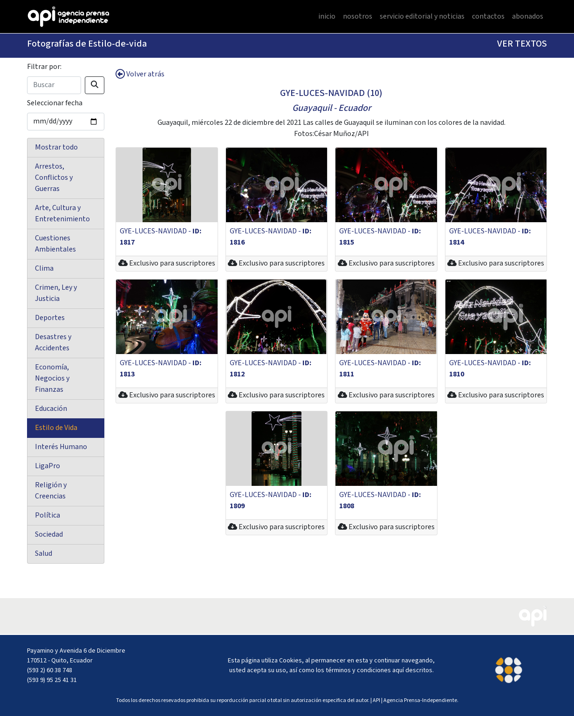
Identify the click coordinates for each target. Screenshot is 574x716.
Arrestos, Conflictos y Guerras (54, 178)
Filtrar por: (44, 67)
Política (47, 515)
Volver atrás (140, 74)
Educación (51, 409)
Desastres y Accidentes (53, 342)
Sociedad (49, 534)
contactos (488, 16)
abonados (527, 16)
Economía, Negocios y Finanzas (52, 378)
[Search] (54, 85)
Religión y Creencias (51, 490)
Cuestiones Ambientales (55, 243)
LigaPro (47, 466)
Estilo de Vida (56, 428)
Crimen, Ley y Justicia (56, 293)
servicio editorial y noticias (422, 16)
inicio (326, 16)
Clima (44, 268)
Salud (43, 554)
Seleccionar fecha (54, 103)
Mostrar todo (56, 147)
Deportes (50, 318)
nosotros (357, 16)
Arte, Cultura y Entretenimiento (62, 213)
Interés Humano (61, 447)
